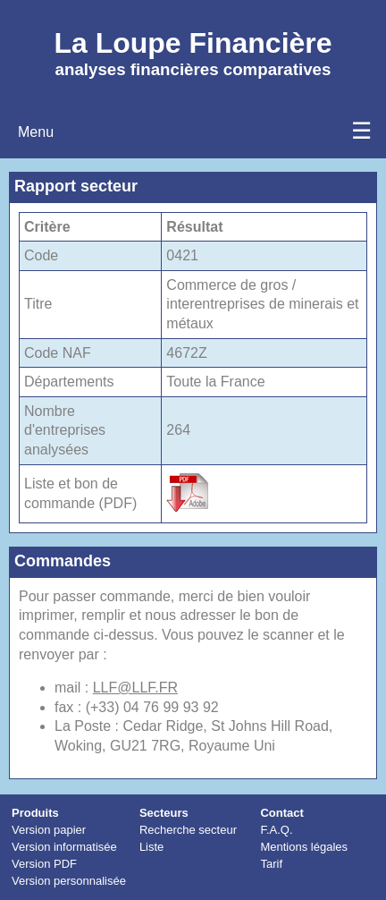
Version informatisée (64, 846)
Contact (281, 812)
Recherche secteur (188, 829)
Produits (35, 812)
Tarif (271, 863)
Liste (151, 846)
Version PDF (44, 863)
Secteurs (164, 812)
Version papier (49, 829)
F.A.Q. (276, 829)
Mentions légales (304, 846)
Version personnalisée (69, 880)
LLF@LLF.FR (135, 687)
